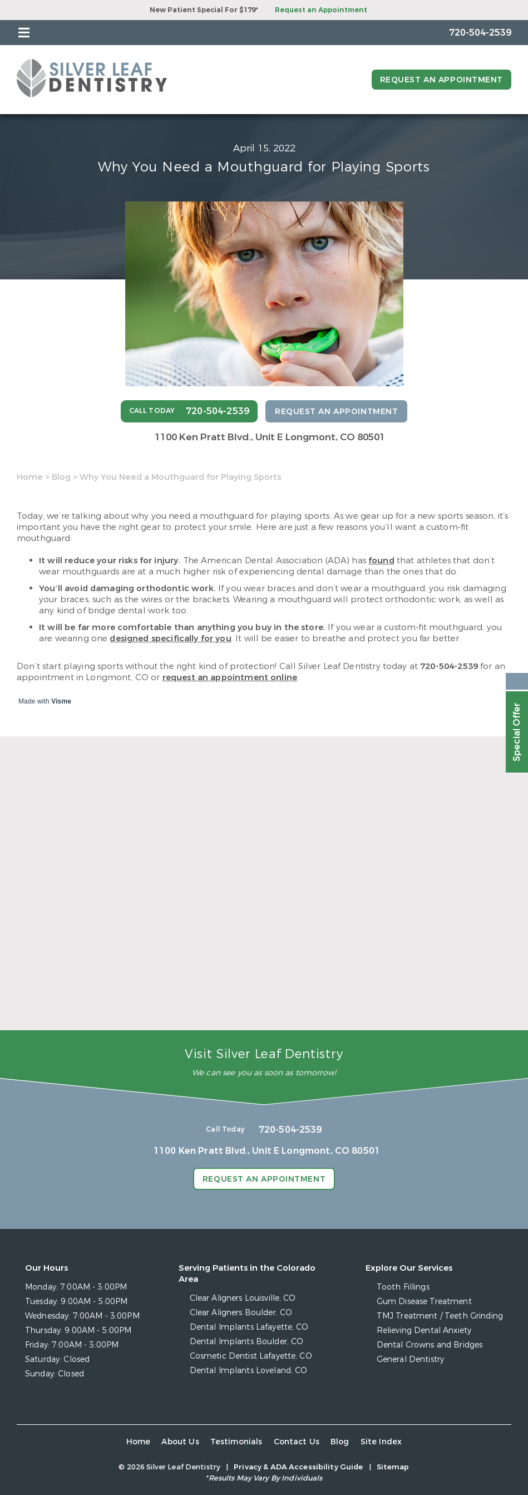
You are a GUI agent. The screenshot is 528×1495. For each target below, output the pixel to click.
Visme (61, 701)
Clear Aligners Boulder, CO (241, 1312)
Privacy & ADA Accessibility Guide (298, 1467)
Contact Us (297, 1442)
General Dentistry (410, 1359)
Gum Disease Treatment (424, 1301)
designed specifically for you (170, 638)
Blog (61, 477)
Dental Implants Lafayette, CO (249, 1327)
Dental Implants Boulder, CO (247, 1341)
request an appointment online (229, 677)
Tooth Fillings (403, 1287)
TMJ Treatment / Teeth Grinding (440, 1316)
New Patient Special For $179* (204, 10)
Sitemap (393, 1467)
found (381, 560)
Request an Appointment (321, 10)
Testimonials (236, 1442)
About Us (180, 1442)
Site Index (381, 1442)
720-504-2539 (449, 666)
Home (30, 477)
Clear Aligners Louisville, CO (243, 1298)
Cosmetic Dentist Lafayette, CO (251, 1356)
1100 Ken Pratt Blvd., (270, 437)
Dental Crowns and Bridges (430, 1345)
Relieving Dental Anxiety (424, 1330)
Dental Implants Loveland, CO (249, 1370)
